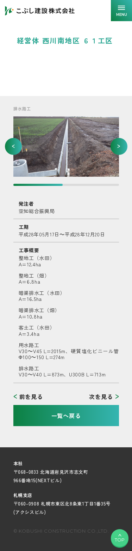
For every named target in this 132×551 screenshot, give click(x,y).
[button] (13, 146)
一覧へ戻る (66, 415)
